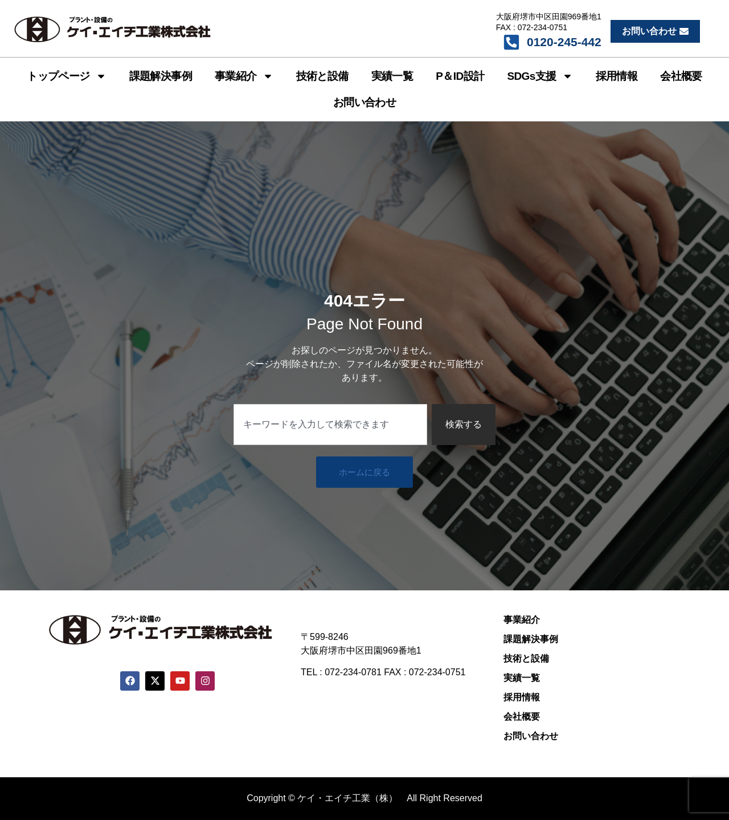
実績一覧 (392, 76)
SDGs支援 (539, 76)
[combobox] (330, 424)
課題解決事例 (160, 76)
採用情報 (617, 76)
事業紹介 (244, 76)
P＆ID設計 (460, 76)
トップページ (66, 76)
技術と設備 (322, 76)
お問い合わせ (364, 102)
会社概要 (681, 76)
